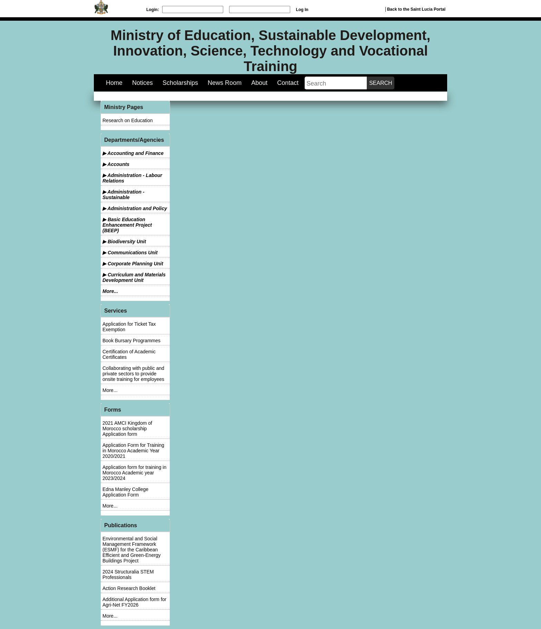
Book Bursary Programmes (131, 340)
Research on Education (127, 120)
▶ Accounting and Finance (133, 153)
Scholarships (180, 82)
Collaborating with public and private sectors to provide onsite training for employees (133, 373)
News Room (225, 82)
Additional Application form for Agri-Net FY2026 (134, 602)
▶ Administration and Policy (134, 208)
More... (110, 291)
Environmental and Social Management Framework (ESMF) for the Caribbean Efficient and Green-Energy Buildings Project (131, 549)
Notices (142, 82)
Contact (287, 82)
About (259, 82)
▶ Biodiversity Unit (124, 241)
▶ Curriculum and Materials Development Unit (134, 277)
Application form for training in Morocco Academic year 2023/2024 (134, 472)
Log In (302, 9)
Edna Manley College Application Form (125, 492)
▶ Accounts (115, 164)
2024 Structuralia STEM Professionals (128, 574)
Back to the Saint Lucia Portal (416, 9)
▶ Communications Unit (130, 252)
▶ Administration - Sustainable (123, 194)
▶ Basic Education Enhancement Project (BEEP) (127, 225)
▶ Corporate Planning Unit (132, 263)
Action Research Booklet (128, 588)
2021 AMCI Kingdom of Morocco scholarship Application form (127, 428)
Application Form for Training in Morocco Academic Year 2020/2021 (133, 450)
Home (114, 82)
